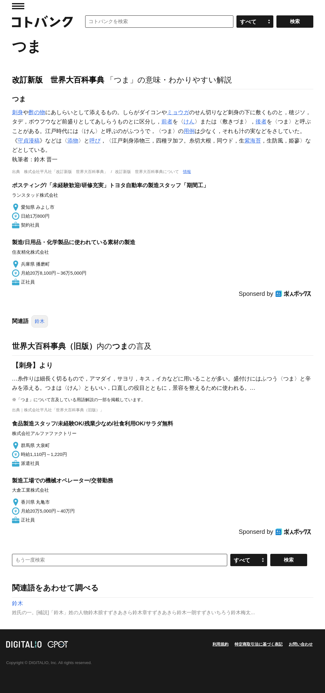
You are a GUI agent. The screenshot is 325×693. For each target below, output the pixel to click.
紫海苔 (252, 141)
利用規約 (220, 644)
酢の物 (37, 112)
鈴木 (40, 321)
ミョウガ (178, 112)
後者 (261, 122)
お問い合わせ (301, 644)
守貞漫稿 (29, 141)
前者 (166, 122)
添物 (72, 141)
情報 (187, 171)
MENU (18, 6)
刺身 (17, 112)
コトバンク (42, 21)
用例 (189, 131)
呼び (95, 141)
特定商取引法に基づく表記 (259, 644)
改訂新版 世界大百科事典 (58, 79)
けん (189, 122)
